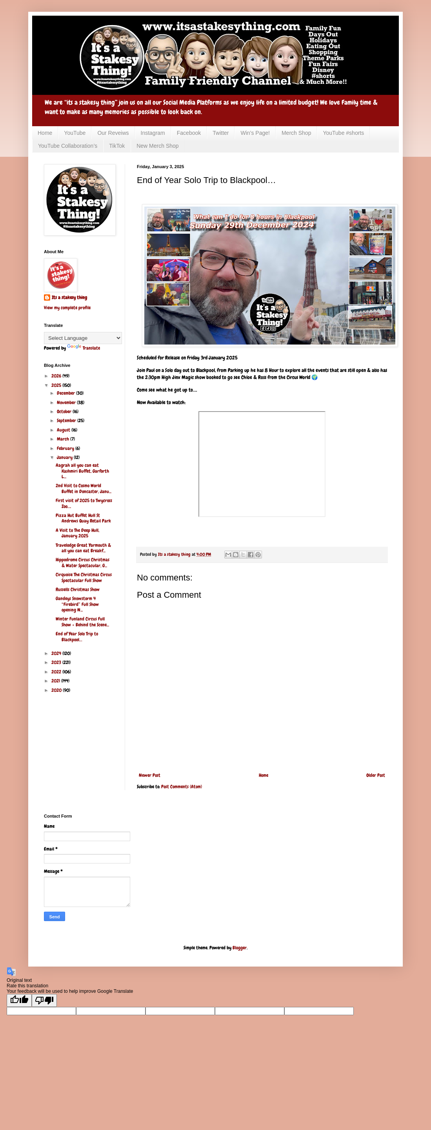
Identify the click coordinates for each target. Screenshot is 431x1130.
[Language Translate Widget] (83, 338)
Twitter (221, 133)
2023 (56, 662)
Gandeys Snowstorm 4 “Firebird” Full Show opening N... (77, 604)
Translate (83, 348)
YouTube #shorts (343, 133)
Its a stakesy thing (69, 297)
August (64, 430)
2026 (56, 376)
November (67, 402)
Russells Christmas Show (78, 589)
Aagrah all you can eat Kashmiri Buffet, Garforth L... (82, 471)
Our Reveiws (113, 133)
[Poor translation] (44, 1000)
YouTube (74, 133)
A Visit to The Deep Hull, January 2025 (77, 533)
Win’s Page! (254, 133)
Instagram (153, 133)
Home (45, 133)
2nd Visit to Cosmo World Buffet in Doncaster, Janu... (83, 488)
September (67, 420)
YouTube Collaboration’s (67, 146)
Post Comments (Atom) (181, 787)
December (66, 393)
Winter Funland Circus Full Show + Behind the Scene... (82, 622)
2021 (56, 681)
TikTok (117, 146)
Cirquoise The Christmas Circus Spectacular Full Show (84, 577)
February (66, 448)
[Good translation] (19, 1000)
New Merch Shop (157, 146)
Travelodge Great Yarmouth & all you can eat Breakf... (83, 548)
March (63, 439)
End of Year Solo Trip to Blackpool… (77, 636)
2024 (56, 653)
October (65, 411)
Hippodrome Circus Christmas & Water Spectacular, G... (82, 562)
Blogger (240, 948)
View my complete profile (67, 308)
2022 (56, 672)
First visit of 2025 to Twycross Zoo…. (84, 503)
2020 (57, 690)
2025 (56, 385)
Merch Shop (296, 133)
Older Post (375, 775)
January (65, 457)
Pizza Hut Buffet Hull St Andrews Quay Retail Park (83, 518)
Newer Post (149, 775)
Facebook (189, 133)
